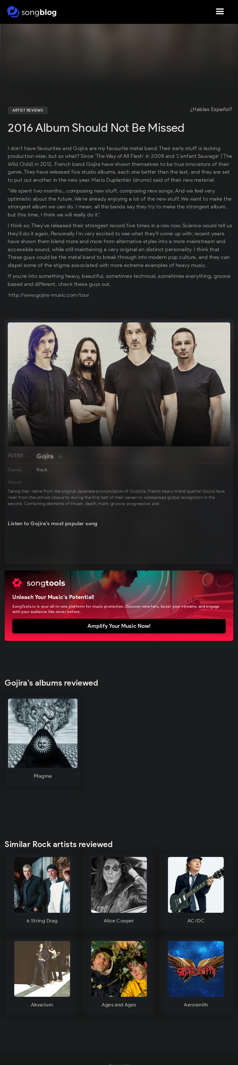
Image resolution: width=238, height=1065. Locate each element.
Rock (42, 470)
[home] (31, 11)
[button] (220, 12)
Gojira (45, 456)
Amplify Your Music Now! (119, 626)
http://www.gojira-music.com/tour (49, 295)
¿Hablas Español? (211, 109)
